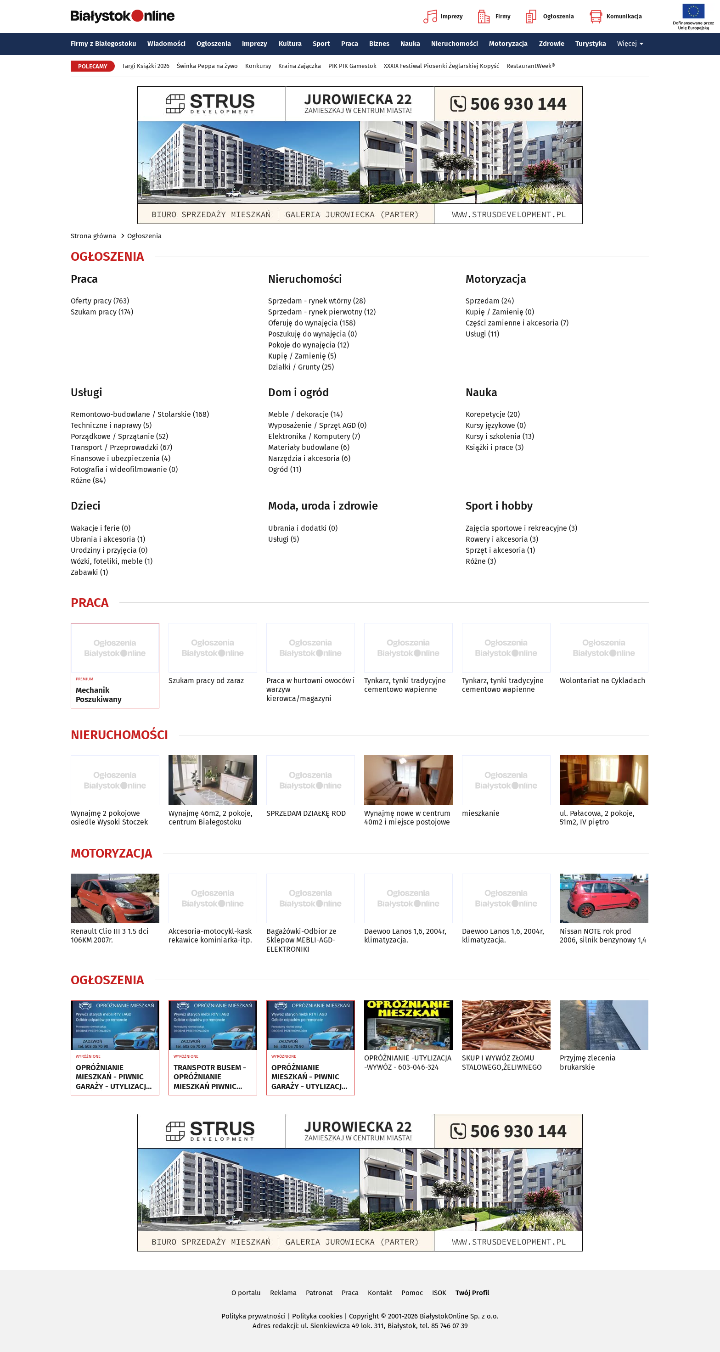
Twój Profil (472, 1293)
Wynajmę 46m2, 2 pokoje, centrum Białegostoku (211, 817)
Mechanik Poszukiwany (99, 695)
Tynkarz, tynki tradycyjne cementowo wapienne (405, 685)
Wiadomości (166, 43)
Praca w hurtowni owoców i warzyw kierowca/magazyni (310, 689)
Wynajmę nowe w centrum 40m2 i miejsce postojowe (407, 817)
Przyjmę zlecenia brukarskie (588, 1062)
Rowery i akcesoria (497, 539)
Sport (321, 43)
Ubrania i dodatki (297, 528)
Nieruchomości (454, 43)
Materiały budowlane (303, 447)
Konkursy (258, 66)
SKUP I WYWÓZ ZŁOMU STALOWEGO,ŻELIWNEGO (502, 1062)
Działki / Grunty (294, 367)
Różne (81, 480)
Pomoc (412, 1293)
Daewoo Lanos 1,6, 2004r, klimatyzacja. (405, 935)
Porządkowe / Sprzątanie (112, 436)
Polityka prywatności (253, 1316)
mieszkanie (481, 813)
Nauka (410, 43)
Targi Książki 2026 (145, 66)
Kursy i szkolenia (493, 436)
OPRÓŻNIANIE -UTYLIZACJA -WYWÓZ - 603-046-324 (407, 1062)
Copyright (364, 1316)
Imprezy (443, 16)
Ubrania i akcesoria (103, 539)
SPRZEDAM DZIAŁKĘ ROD (306, 813)
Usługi (476, 334)
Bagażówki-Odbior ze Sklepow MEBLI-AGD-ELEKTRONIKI (301, 940)
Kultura (290, 43)
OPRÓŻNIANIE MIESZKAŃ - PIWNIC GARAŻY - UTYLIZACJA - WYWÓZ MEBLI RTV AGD (113, 1077)
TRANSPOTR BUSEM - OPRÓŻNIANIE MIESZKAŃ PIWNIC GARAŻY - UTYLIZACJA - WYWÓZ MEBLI (211, 1077)
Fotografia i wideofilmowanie (119, 469)
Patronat (319, 1293)
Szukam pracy (94, 312)
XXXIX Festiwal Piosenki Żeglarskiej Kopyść (441, 66)
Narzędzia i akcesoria (304, 458)
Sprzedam (483, 301)
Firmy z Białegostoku (103, 43)
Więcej (630, 43)
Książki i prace (489, 447)
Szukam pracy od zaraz (206, 680)
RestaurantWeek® (530, 66)
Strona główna (93, 236)
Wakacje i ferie (95, 528)
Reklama (283, 1293)
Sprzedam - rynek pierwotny (315, 312)
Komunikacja (615, 16)
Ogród (278, 469)
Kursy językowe (490, 425)
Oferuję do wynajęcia (303, 323)
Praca (349, 43)
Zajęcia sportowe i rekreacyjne (516, 528)
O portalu (246, 1293)
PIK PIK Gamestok (352, 66)
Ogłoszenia (550, 16)
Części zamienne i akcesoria (512, 323)
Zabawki (84, 572)
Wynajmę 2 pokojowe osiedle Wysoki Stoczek (109, 817)
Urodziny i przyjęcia (104, 550)
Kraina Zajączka (299, 66)
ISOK (439, 1293)
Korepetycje (486, 414)
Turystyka (590, 43)
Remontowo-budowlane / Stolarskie (131, 414)
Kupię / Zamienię (297, 356)
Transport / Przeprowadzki (114, 447)
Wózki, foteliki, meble (107, 561)
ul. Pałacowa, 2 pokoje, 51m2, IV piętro (597, 817)
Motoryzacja (508, 43)
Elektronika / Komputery (309, 436)
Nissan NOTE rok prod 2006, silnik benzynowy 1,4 (603, 935)
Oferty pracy (91, 301)
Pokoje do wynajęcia (302, 345)
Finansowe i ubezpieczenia (115, 458)
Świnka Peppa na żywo (207, 66)
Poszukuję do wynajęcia (307, 334)
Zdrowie (551, 43)
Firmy (494, 16)
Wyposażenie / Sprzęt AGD (312, 425)
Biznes (379, 43)
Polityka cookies (317, 1316)
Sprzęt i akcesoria (495, 550)
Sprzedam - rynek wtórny (309, 301)
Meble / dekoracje (298, 414)
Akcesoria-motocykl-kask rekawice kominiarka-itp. (210, 935)
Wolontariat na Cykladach (602, 680)
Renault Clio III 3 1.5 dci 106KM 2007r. (110, 935)
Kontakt (380, 1293)
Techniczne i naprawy (106, 425)
